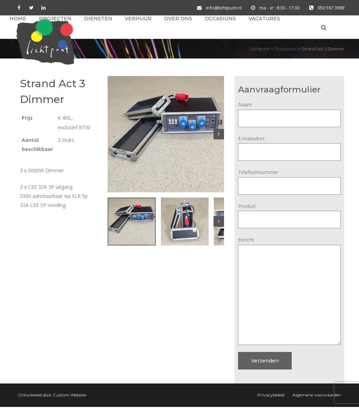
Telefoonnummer (289, 180)
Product (289, 214)
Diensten (98, 19)
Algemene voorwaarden (316, 396)
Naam (289, 113)
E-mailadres (289, 146)
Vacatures (264, 19)
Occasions (220, 19)
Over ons (178, 19)
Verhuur (138, 19)
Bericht (289, 246)
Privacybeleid (270, 396)
